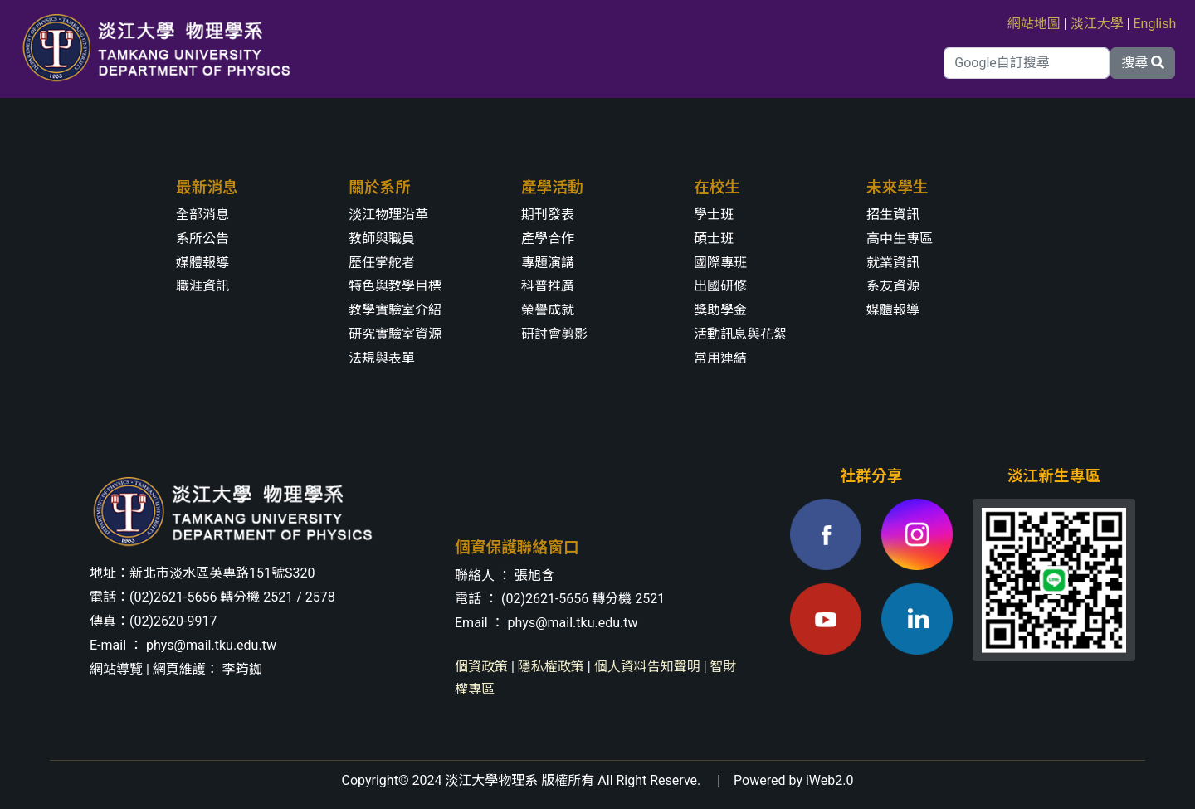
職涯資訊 (202, 286)
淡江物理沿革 (388, 214)
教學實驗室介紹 (395, 310)
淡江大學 (1097, 24)
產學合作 (547, 238)
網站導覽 (116, 669)
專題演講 (547, 262)
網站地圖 (1034, 24)
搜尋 (1142, 63)
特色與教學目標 (395, 286)
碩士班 (714, 238)
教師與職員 (382, 238)
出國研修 (720, 286)
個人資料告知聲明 (647, 667)
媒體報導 (202, 262)
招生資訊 (892, 214)
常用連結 (720, 358)
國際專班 (720, 262)
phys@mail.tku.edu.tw (211, 645)
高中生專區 (899, 238)
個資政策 (481, 667)
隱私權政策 (551, 667)
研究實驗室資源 (395, 334)
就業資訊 (892, 262)
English (1155, 24)
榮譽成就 (547, 310)
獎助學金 (720, 310)
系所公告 (202, 238)
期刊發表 (547, 214)
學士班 (714, 214)
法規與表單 (382, 358)
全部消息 (202, 214)
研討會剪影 (554, 334)
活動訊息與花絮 (740, 334)
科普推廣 (547, 286)
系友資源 (892, 286)
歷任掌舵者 (382, 262)
